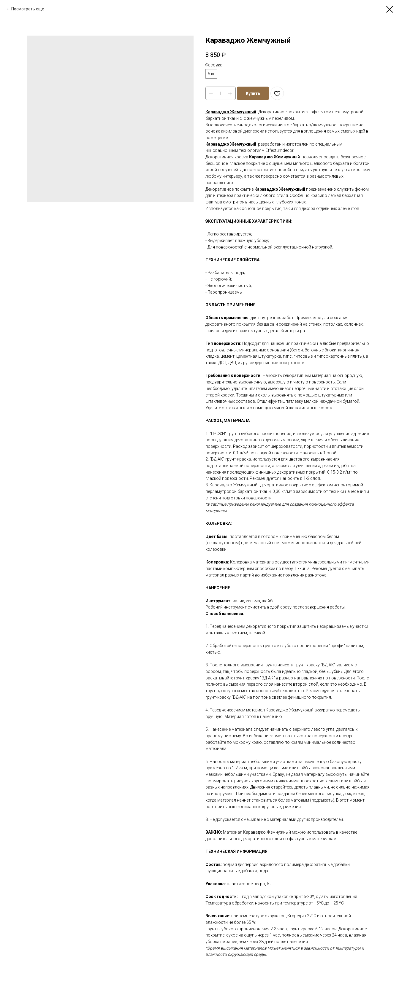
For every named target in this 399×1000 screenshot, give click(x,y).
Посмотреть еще (27, 9)
